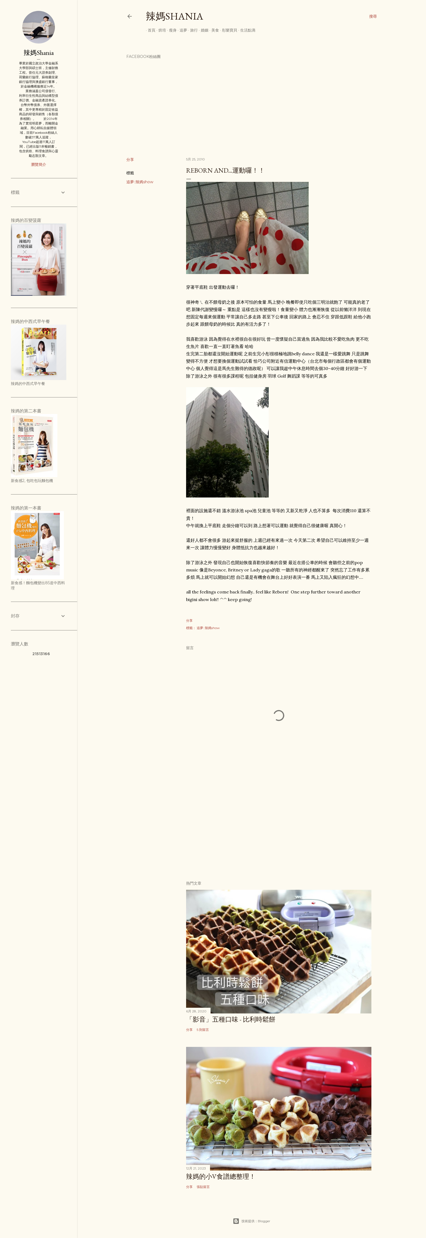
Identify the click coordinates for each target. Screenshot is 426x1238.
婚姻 (202, 30)
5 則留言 (203, 1030)
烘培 (160, 30)
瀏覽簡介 (38, 164)
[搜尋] (373, 16)
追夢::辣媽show (139, 181)
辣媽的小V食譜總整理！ (221, 1176)
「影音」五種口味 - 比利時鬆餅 (230, 1019)
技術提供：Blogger (251, 1221)
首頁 (150, 30)
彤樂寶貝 (227, 30)
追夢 (181, 30)
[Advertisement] (278, 829)
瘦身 (171, 30)
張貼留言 (203, 1187)
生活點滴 (245, 30)
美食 (213, 30)
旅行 (192, 30)
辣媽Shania (174, 16)
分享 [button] (130, 159)
